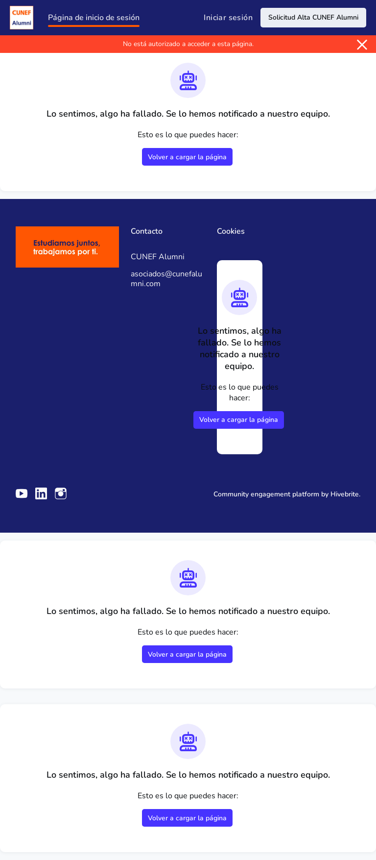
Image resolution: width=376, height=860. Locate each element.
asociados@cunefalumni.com (166, 279)
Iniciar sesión (228, 17)
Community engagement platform (266, 494)
